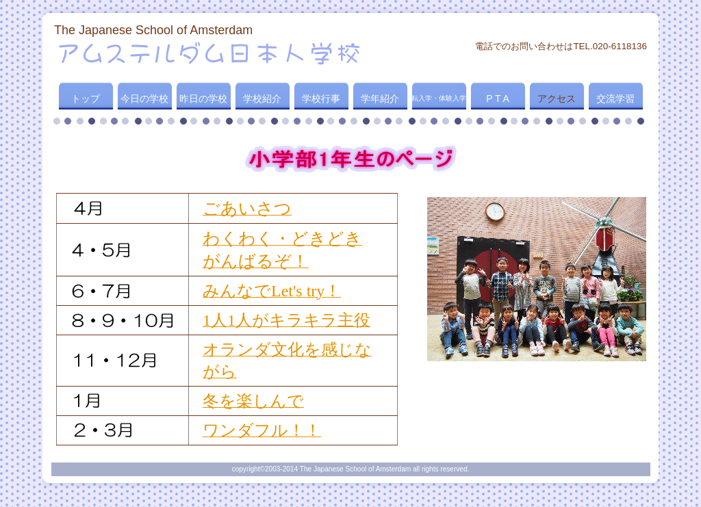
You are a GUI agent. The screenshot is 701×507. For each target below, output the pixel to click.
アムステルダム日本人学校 (219, 52)
